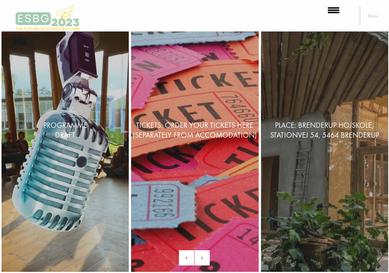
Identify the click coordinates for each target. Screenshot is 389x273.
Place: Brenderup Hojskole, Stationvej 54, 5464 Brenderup (324, 130)
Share (373, 16)
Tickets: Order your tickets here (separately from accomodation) (195, 130)
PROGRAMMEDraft (65, 130)
